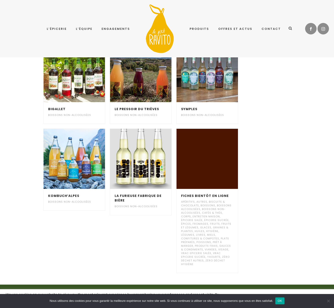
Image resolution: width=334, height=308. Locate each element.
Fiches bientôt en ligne (205, 195)
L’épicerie (57, 29)
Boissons (208, 205)
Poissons (203, 242)
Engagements (116, 29)
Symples (189, 109)
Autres (201, 202)
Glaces (205, 227)
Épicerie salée (192, 220)
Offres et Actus (235, 29)
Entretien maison (206, 216)
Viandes (211, 249)
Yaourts (214, 257)
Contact (271, 29)
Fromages (200, 224)
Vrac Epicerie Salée (196, 253)
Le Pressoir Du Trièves (137, 109)
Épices (186, 224)
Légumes (187, 235)
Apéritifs (188, 202)
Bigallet (57, 109)
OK (280, 300)
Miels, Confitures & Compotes (200, 236)
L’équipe (84, 29)
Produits (199, 29)
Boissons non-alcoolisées (69, 115)
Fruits (215, 224)
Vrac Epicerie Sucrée (201, 255)
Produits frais (206, 246)
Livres (200, 235)
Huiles (199, 231)
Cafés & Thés (212, 213)
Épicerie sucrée (216, 220)
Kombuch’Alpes (63, 195)
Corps (186, 216)
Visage (223, 249)
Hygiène (212, 231)
